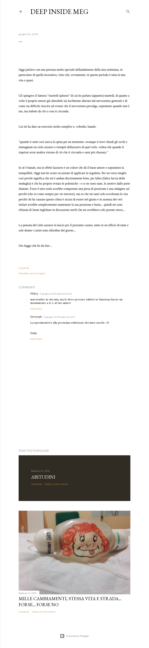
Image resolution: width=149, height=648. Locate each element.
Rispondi (36, 308)
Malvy (34, 293)
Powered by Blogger (74, 636)
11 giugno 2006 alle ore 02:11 (59, 316)
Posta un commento (56, 484)
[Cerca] (128, 11)
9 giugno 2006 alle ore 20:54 (56, 293)
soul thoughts (37, 273)
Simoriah (36, 317)
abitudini (43, 477)
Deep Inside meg (59, 11)
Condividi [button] (24, 267)
